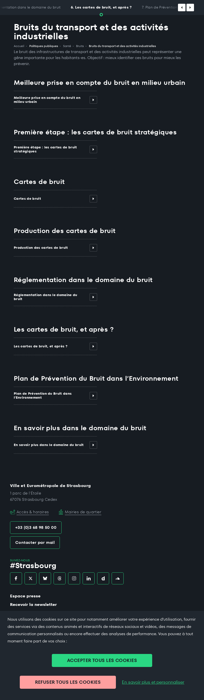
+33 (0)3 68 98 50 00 (35, 527)
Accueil (19, 46)
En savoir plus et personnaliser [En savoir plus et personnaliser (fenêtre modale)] (153, 682)
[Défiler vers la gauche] (181, 7)
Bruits (80, 46)
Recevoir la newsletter (33, 604)
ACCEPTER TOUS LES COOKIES (102, 660)
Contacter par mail (35, 542)
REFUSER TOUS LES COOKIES (68, 682)
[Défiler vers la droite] (190, 7)
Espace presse (25, 596)
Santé (67, 46)
